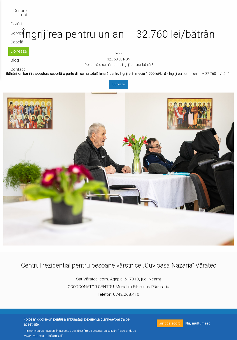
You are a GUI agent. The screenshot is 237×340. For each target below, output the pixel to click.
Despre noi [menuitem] (114, 14)
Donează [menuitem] (187, 14)
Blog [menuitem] (203, 14)
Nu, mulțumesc (198, 323)
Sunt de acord (170, 323)
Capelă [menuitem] (168, 14)
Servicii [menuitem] (150, 14)
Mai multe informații (48, 336)
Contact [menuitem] (219, 14)
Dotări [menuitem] (134, 14)
